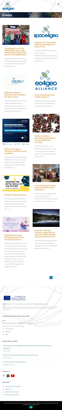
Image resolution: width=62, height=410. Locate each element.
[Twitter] (3, 375)
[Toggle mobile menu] (59, 4)
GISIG (6, 334)
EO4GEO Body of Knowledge (12, 386)
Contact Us (8, 331)
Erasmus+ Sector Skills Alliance (35, 304)
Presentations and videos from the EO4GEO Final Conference (45, 187)
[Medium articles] (7, 375)
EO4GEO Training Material (12, 392)
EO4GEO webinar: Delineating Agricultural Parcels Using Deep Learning (45, 139)
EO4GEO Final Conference (15, 195)
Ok (31, 407)
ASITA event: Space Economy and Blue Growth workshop (15, 151)
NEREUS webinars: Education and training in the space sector (15, 94)
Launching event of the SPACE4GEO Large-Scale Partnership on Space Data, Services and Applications (15, 51)
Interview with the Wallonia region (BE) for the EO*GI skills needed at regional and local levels (45, 233)
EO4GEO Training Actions (12, 394)
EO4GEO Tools (9, 389)
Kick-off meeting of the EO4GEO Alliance (44, 96)
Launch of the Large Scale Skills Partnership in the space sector (45, 44)
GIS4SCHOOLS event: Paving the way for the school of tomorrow (14, 237)
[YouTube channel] (12, 375)
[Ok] (60, 405)
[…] (15, 66)
